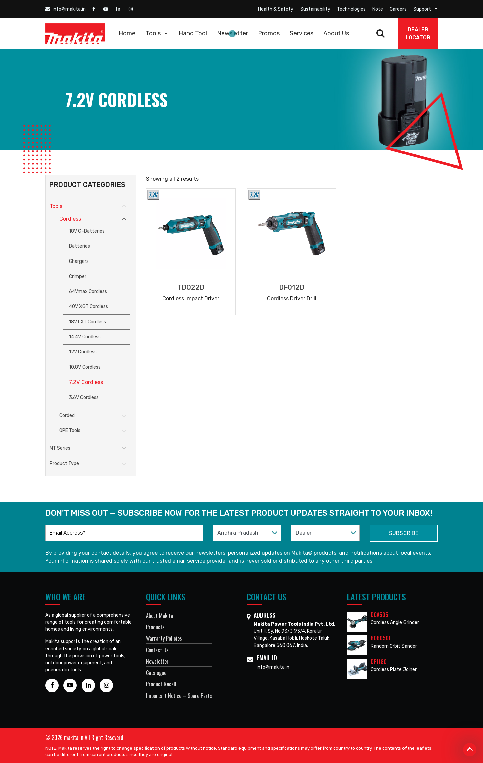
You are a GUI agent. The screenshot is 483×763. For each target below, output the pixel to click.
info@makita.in (65, 9)
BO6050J (380, 638)
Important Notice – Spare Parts (179, 696)
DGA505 (379, 615)
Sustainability (315, 9)
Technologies (351, 9)
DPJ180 (379, 662)
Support (422, 9)
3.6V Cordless (84, 397)
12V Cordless (83, 352)
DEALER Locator (418, 33)
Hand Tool (193, 33)
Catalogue (156, 673)
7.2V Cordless (86, 382)
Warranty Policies (164, 638)
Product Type (64, 463)
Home (127, 33)
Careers (398, 9)
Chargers (79, 261)
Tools (157, 33)
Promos (269, 33)
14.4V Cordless (85, 337)
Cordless (70, 219)
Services (301, 33)
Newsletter (232, 33)
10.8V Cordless (85, 367)
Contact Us (157, 650)
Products (155, 627)
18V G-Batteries (87, 231)
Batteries (79, 246)
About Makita (159, 616)
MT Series (60, 448)
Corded (67, 415)
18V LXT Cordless (87, 322)
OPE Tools (69, 430)
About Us (336, 33)
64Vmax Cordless (88, 291)
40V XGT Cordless (88, 306)
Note (377, 9)
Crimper (77, 276)
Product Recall (161, 684)
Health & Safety (275, 9)
